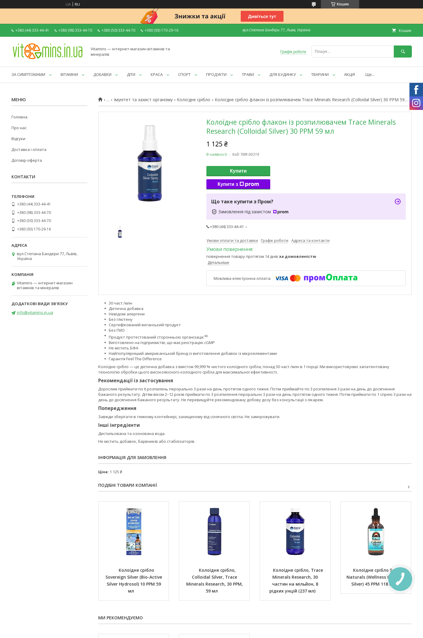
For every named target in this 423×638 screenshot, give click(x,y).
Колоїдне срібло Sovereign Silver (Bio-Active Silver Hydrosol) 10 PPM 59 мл (134, 580)
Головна (19, 117)
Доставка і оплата (28, 149)
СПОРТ (184, 74)
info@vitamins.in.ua (35, 312)
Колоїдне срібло (193, 99)
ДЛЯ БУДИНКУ (282, 74)
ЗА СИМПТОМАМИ (28, 74)
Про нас (19, 127)
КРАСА (157, 74)
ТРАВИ (248, 74)
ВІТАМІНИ (69, 74)
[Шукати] (403, 51)
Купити (238, 171)
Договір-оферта (26, 160)
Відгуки (18, 138)
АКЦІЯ (349, 74)
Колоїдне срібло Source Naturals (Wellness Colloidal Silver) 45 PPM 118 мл (376, 577)
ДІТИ (131, 74)
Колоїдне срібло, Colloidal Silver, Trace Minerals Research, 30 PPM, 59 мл (215, 580)
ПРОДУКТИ (216, 74)
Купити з (238, 184)
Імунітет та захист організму (143, 99)
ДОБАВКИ (102, 74)
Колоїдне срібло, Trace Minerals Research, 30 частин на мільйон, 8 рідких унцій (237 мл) (296, 580)
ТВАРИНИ (320, 74)
